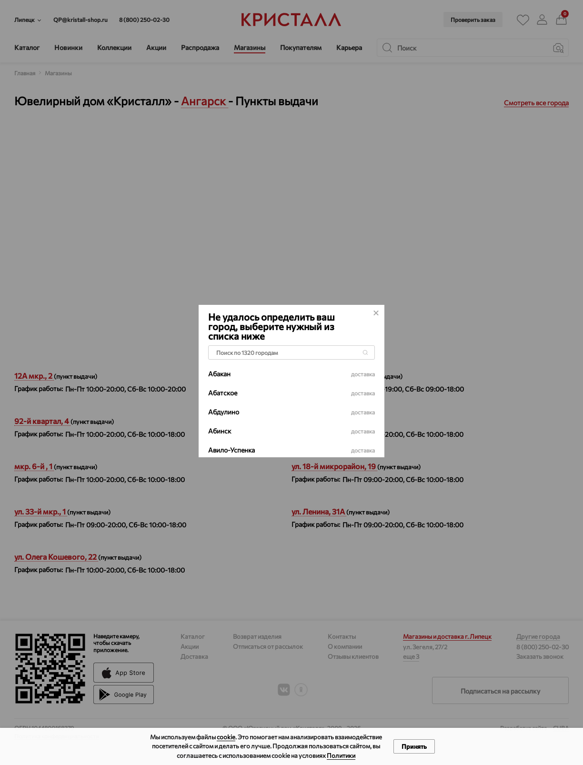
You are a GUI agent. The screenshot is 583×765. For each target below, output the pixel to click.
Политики (341, 755)
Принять (414, 746)
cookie (226, 737)
